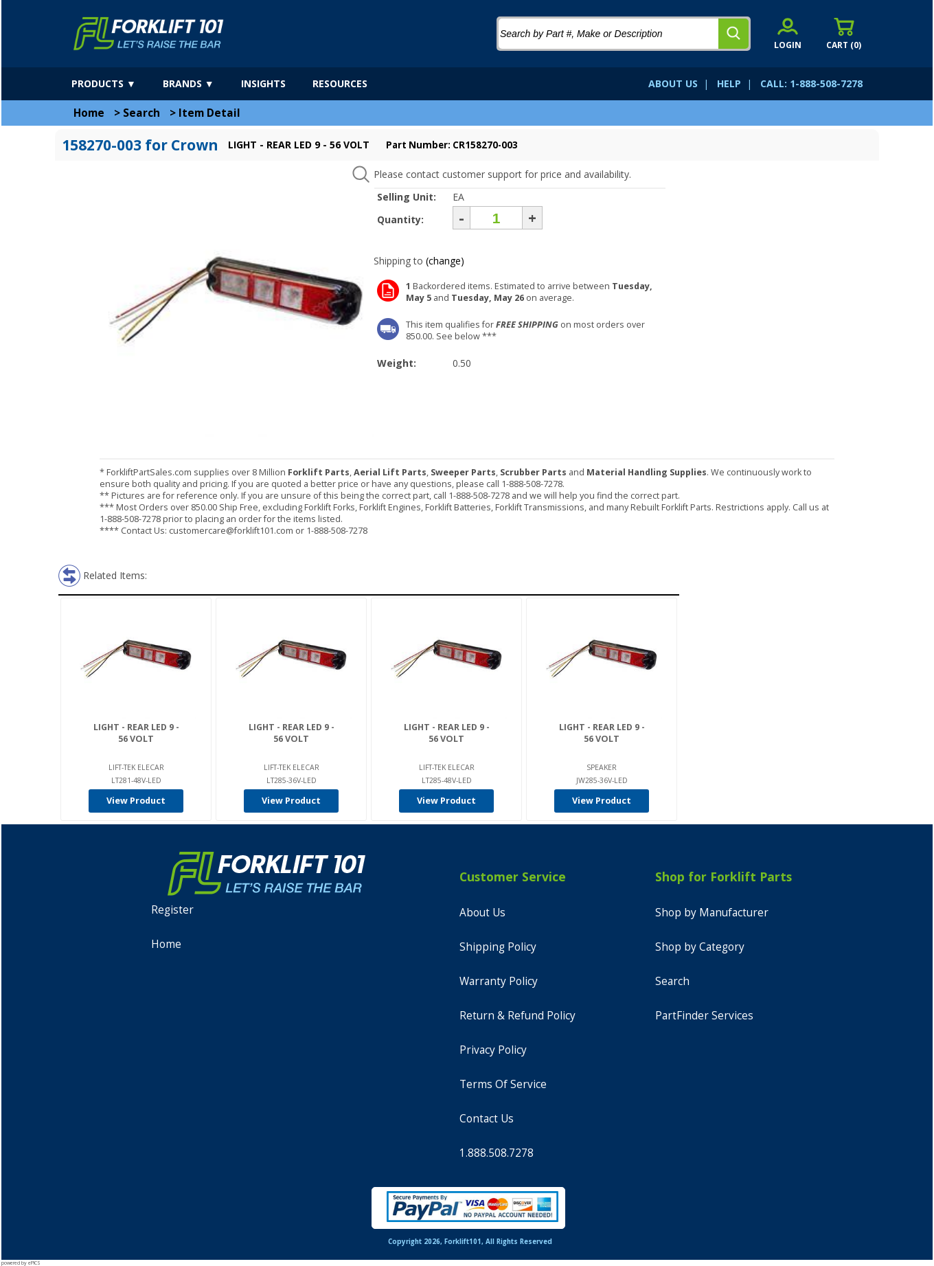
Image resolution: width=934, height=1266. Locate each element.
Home (88, 113)
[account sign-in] (788, 33)
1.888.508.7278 (496, 1153)
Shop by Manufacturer (711, 912)
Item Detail (209, 113)
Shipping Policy (497, 947)
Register (172, 910)
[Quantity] (496, 217)
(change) (445, 260)
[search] (733, 34)
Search (141, 113)
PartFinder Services (704, 1015)
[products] (115, 83)
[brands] (200, 83)
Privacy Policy (493, 1050)
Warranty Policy (498, 981)
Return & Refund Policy (517, 1015)
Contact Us (486, 1118)
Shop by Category (699, 947)
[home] (148, 33)
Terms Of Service (503, 1084)
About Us (482, 912)
